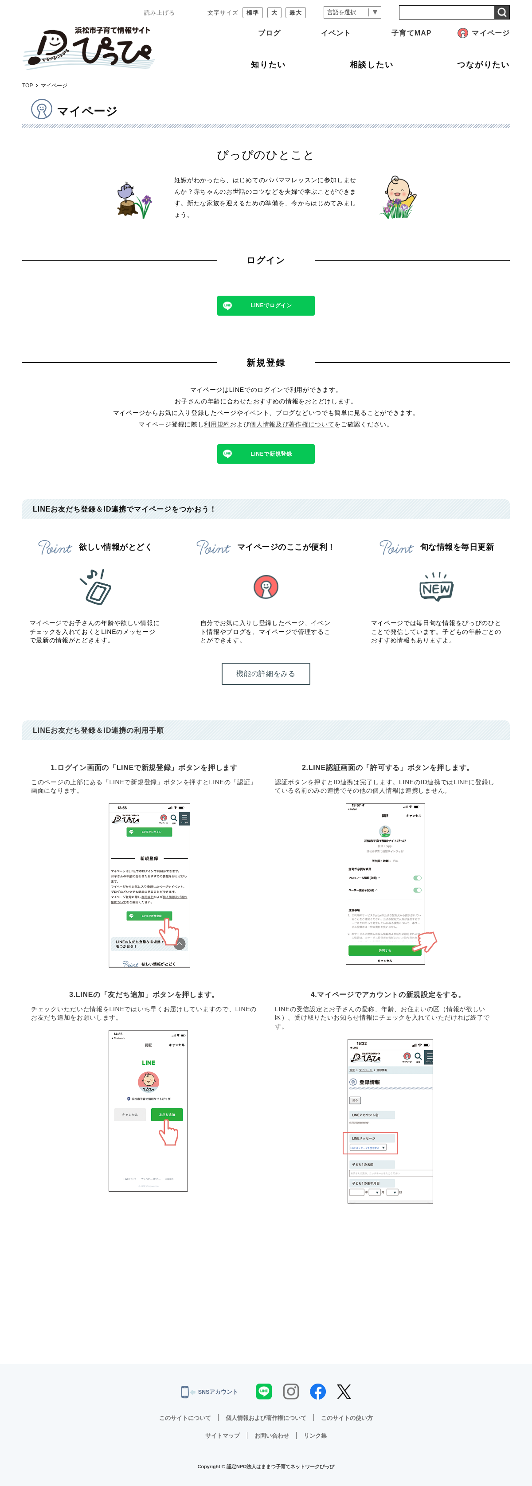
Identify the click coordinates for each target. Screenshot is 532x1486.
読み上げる (159, 12)
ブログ (269, 33)
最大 (295, 12)
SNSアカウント (209, 1392)
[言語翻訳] (352, 12)
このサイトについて (180, 1417)
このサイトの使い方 (352, 1417)
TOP (27, 85)
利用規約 (217, 424)
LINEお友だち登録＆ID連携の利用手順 (98, 730)
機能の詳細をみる (266, 673)
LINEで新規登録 (271, 454)
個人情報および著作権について (266, 1417)
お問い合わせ (272, 1435)
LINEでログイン (271, 305)
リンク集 (317, 1435)
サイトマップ (220, 1435)
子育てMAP (411, 33)
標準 (252, 12)
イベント (336, 33)
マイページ (491, 33)
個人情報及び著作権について (292, 424)
